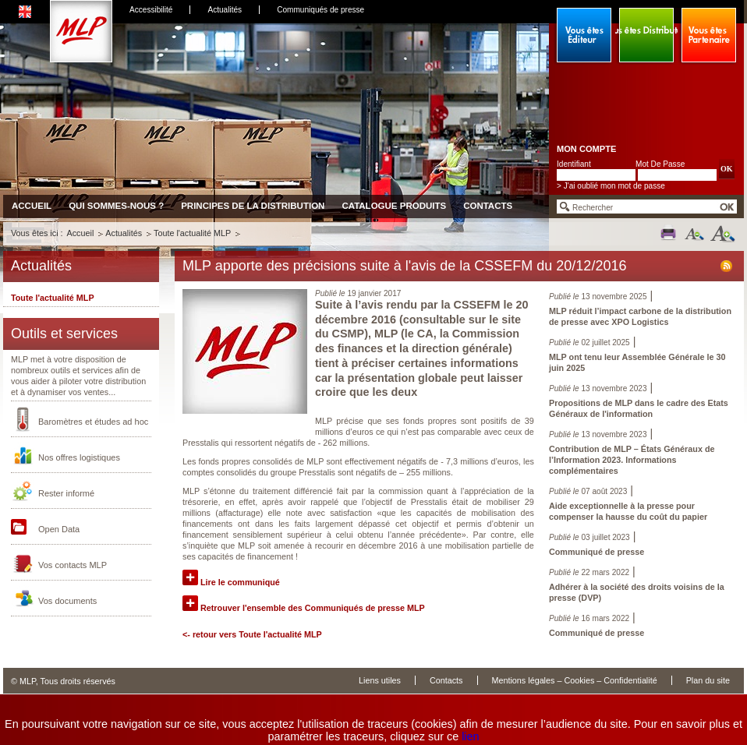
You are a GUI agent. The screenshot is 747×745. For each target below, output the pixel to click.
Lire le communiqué (231, 582)
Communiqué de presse (596, 551)
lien (470, 736)
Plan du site (708, 680)
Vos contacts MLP (72, 565)
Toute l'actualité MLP (192, 233)
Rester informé (66, 493)
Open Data (59, 529)
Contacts (487, 205)
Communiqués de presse (320, 9)
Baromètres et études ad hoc (93, 421)
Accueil (31, 205)
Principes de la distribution (252, 205)
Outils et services (64, 333)
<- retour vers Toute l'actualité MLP (252, 634)
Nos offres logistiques (79, 457)
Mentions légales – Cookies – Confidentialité (574, 680)
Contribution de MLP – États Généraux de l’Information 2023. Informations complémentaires (631, 459)
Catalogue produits (394, 205)
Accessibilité (150, 9)
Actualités (224, 9)
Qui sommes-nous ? (116, 205)
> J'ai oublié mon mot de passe (611, 186)
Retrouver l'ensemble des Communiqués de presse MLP (303, 608)
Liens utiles (380, 680)
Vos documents (67, 601)
